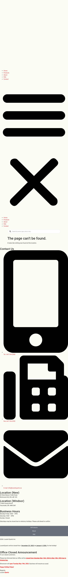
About (5, 75)
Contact (6, 79)
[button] (34, 148)
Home (5, 71)
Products (6, 73)
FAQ (5, 77)
